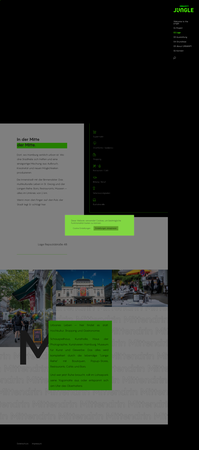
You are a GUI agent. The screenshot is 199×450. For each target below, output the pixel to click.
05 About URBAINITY (182, 46)
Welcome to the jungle (180, 23)
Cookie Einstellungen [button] (82, 228)
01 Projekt (178, 28)
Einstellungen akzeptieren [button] (106, 228)
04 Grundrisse (179, 42)
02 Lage (177, 33)
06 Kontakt (178, 51)
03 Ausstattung (180, 37)
